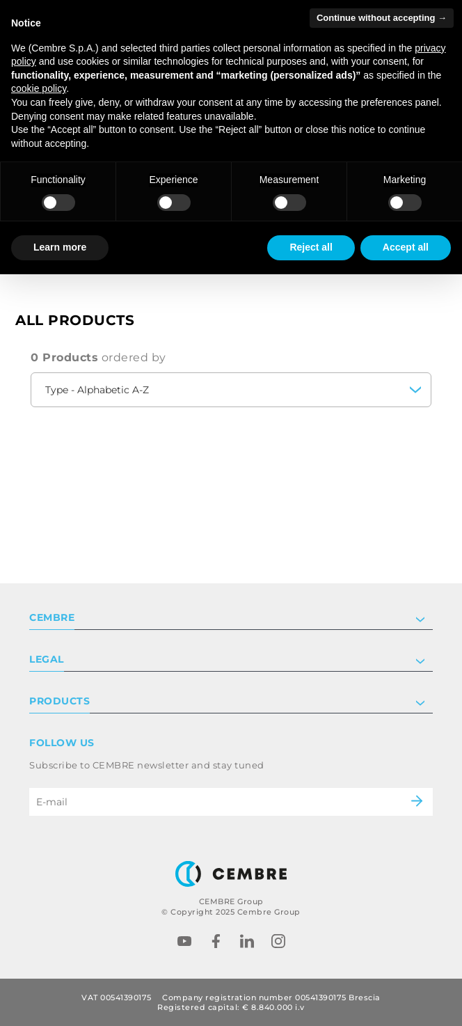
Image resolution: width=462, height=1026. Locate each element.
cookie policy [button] (38, 88)
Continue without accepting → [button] (382, 18)
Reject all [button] (310, 247)
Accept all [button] (406, 247)
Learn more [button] (59, 247)
